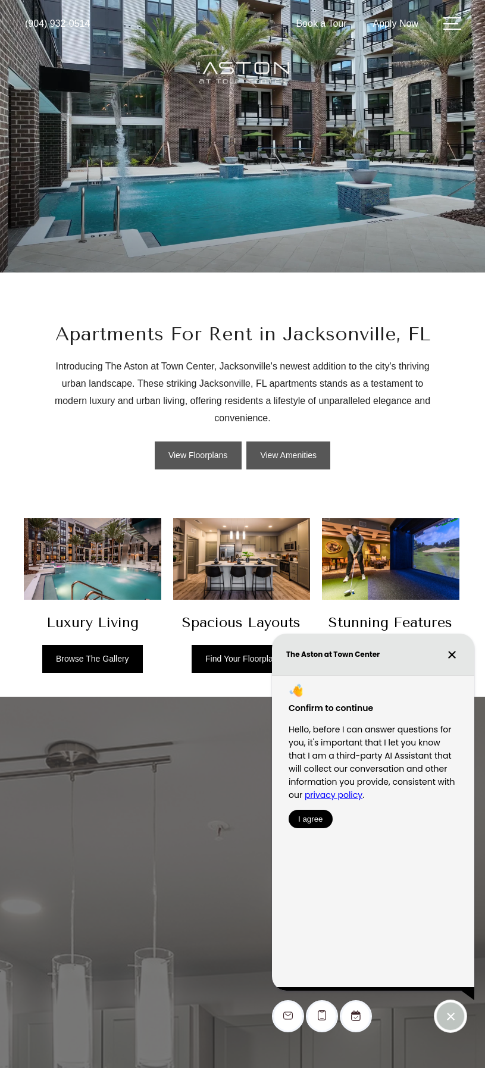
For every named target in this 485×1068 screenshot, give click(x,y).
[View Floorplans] (198, 455)
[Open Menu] (452, 23)
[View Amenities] (288, 455)
